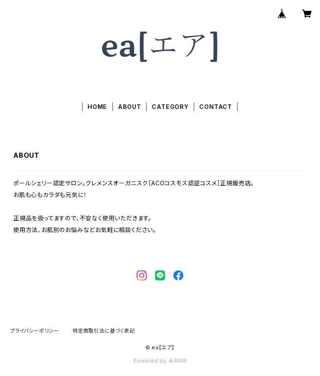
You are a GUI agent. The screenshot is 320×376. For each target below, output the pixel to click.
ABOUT (129, 106)
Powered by (160, 361)
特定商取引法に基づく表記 (103, 331)
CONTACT (215, 106)
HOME (97, 106)
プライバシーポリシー (34, 331)
